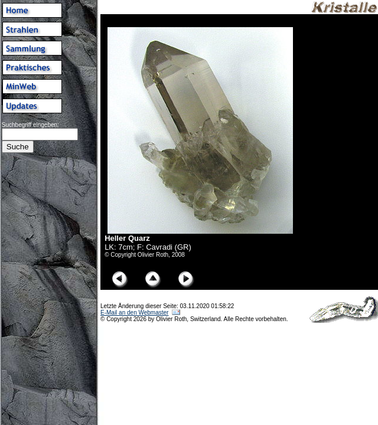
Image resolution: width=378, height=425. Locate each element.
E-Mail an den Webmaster (134, 312)
